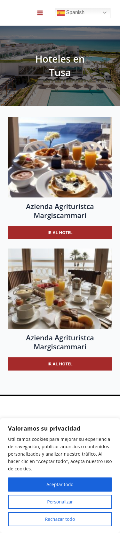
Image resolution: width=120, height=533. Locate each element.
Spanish (70, 13)
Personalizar (60, 502)
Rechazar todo (60, 519)
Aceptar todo (60, 484)
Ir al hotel (59, 232)
